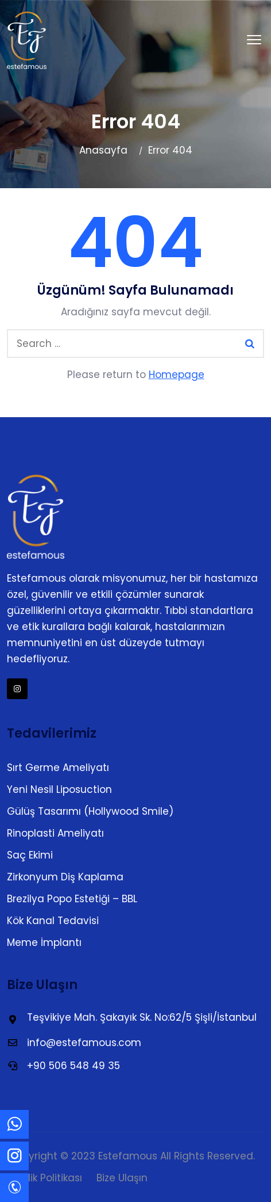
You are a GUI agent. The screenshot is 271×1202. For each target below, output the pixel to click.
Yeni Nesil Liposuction (59, 789)
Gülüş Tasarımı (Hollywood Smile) (90, 811)
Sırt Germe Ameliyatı (58, 767)
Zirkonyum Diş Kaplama (65, 877)
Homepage (176, 374)
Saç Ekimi (30, 855)
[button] (254, 40)
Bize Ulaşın (122, 1178)
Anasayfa (103, 150)
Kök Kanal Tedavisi (53, 921)
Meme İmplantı (44, 942)
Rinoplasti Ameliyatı (55, 833)
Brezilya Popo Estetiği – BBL (72, 899)
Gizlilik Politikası (45, 1178)
